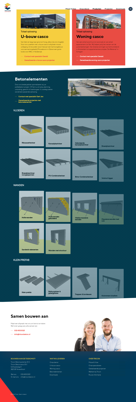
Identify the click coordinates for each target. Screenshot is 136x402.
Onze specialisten (95, 365)
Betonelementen (56, 372)
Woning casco (55, 369)
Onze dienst (54, 362)
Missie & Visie (93, 362)
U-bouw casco (55, 365)
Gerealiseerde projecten (97, 369)
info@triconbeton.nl (28, 377)
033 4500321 (25, 374)
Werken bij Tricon (95, 372)
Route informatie (95, 375)
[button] (131, 9)
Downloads (54, 375)
